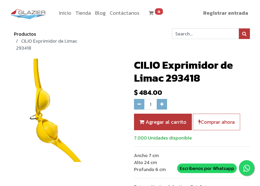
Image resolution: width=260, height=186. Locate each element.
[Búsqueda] (244, 33)
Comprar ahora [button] (216, 122)
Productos (25, 33)
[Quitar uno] (139, 104)
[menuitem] (65, 13)
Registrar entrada (225, 13)
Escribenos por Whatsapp (207, 168)
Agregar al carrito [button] (162, 122)
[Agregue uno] (162, 104)
